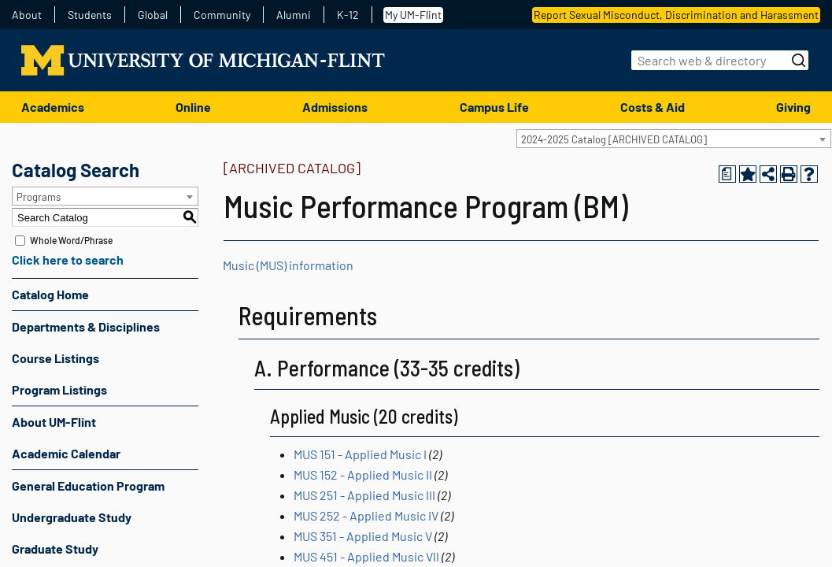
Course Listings (55, 357)
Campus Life (494, 106)
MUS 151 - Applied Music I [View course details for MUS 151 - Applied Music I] (360, 454)
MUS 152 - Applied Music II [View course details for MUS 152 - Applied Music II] (363, 474)
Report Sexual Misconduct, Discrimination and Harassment (676, 14)
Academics (52, 106)
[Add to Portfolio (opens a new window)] (747, 174)
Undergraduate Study (71, 517)
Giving (793, 106)
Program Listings (59, 389)
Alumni (293, 14)
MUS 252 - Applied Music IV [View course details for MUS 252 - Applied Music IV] (366, 515)
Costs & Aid (652, 106)
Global (153, 14)
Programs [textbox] (39, 197)
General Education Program (88, 485)
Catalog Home (50, 294)
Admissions (335, 106)
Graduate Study (55, 548)
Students (90, 14)
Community (222, 14)
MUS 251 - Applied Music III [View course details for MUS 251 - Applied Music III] (364, 494)
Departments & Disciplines (86, 326)
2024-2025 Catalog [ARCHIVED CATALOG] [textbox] (614, 139)
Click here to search (68, 259)
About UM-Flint (54, 421)
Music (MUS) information (288, 265)
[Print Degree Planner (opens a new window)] (727, 174)
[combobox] (673, 138)
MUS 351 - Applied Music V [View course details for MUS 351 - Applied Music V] (363, 535)
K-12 (348, 14)
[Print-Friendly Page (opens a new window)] (788, 174)
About (27, 14)
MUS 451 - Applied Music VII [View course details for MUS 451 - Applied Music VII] (366, 556)
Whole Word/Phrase (71, 240)
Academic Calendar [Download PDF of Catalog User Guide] (66, 453)
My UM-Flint (413, 14)
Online (193, 106)
